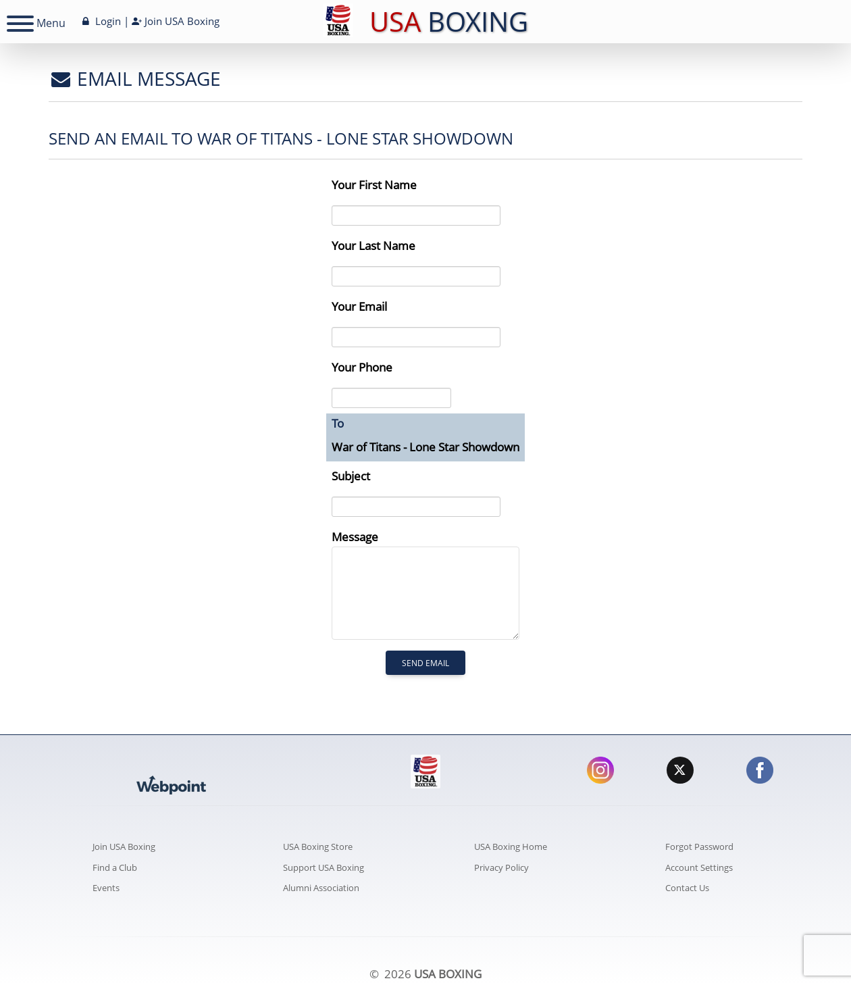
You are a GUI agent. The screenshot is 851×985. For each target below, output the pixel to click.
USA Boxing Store (318, 846)
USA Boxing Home (510, 846)
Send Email (425, 663)
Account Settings (699, 867)
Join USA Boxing (124, 846)
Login (100, 21)
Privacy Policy (501, 867)
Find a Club (115, 867)
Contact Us (687, 888)
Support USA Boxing (323, 867)
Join (176, 21)
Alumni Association (321, 888)
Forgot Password (699, 846)
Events (106, 888)
